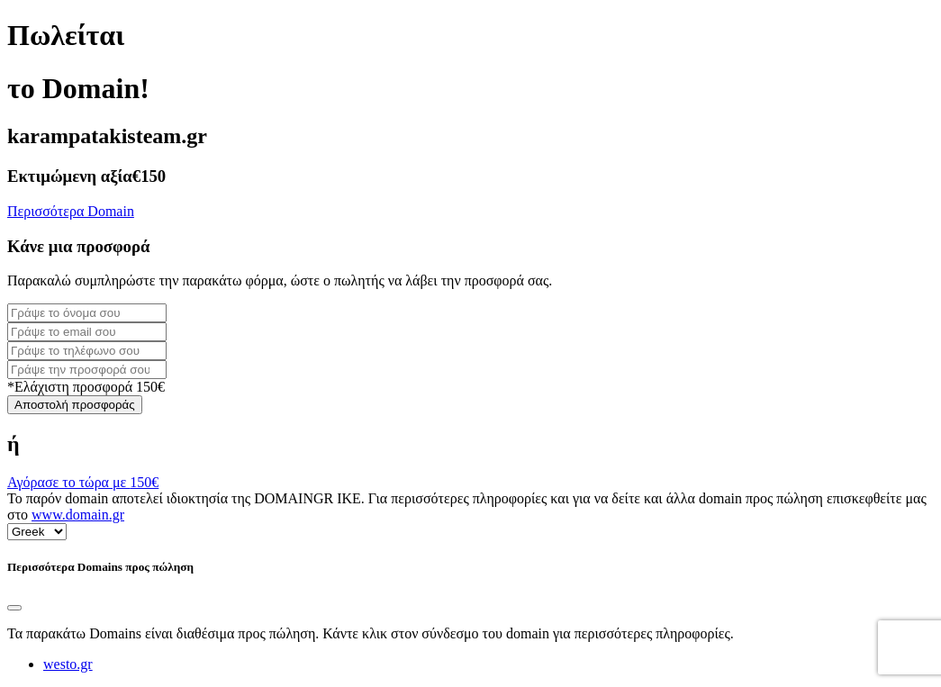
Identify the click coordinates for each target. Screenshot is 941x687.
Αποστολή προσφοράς (74, 404)
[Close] (14, 607)
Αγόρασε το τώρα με (82, 482)
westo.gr (68, 664)
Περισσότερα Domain (70, 211)
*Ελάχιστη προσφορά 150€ (86, 386)
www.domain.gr (78, 514)
